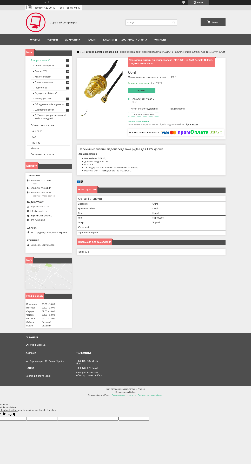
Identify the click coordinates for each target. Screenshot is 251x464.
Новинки (52, 39)
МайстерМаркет (43, 76)
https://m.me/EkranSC (41, 215)
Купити (141, 90)
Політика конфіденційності (150, 395)
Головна (34, 39)
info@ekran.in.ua (38, 211)
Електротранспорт (44, 109)
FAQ (33, 136)
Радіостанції (41, 87)
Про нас (35, 142)
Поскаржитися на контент (124, 395)
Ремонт (91, 39)
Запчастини (72, 39)
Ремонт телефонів (44, 65)
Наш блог (36, 131)
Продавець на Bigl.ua (125, 392)
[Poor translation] (12, 414)
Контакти (160, 39)
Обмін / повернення (42, 125)
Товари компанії (40, 60)
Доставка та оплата (134, 39)
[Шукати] (174, 22)
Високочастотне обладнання (102, 51)
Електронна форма (35, 345)
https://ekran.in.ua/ (40, 206)
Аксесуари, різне (43, 98)
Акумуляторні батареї (46, 93)
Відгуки (35, 148)
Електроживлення (44, 82)
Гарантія (108, 39)
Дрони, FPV (41, 71)
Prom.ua (141, 389)
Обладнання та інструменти (49, 104)
